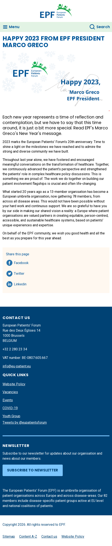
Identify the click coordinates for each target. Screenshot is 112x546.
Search (103, 26)
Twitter (20, 273)
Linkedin (20, 283)
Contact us (49, 536)
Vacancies (10, 392)
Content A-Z (28, 536)
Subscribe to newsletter (32, 470)
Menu (14, 26)
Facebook (21, 262)
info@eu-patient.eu (17, 366)
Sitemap (9, 536)
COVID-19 (10, 408)
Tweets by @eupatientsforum (25, 422)
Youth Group (11, 416)
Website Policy (14, 384)
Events (8, 400)
